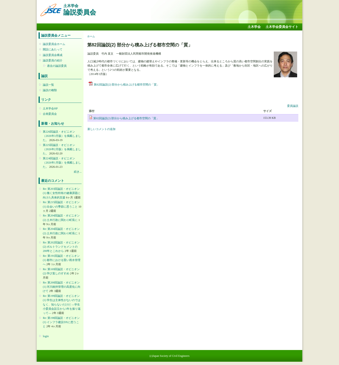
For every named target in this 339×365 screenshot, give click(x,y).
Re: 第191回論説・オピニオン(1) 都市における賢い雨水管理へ (61, 260)
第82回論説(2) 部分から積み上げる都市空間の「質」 (126, 84)
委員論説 (292, 106)
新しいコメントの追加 (101, 129)
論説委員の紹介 (52, 60)
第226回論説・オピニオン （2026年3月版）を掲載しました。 (62, 136)
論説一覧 (48, 84)
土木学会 (254, 27)
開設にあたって (52, 49)
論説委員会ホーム (54, 44)
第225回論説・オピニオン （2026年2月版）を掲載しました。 (62, 149)
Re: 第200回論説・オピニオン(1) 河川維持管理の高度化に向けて (61, 287)
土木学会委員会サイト (282, 27)
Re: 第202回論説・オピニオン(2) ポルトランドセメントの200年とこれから (61, 247)
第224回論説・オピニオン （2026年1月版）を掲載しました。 (62, 162)
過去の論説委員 (57, 65)
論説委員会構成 (52, 55)
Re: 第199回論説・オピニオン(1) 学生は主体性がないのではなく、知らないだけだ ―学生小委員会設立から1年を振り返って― (62, 304)
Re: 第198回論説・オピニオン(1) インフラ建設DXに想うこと (61, 322)
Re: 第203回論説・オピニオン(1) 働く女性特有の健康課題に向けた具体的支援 (61, 193)
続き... (78, 171)
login (46, 336)
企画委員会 (50, 113)
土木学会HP (50, 108)
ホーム (91, 36)
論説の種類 (50, 90)
